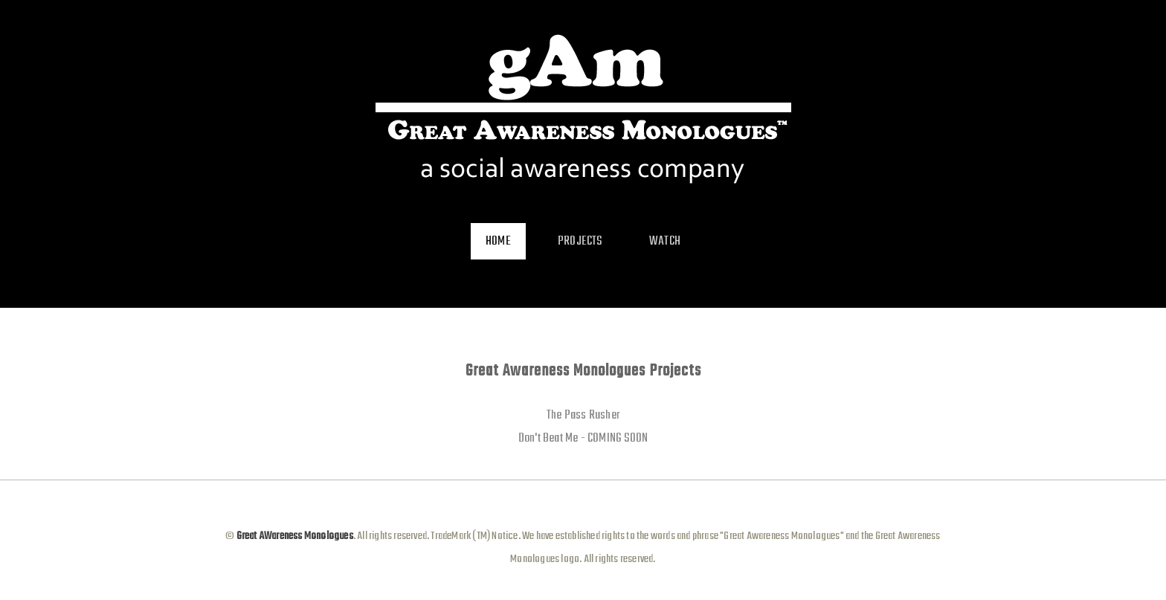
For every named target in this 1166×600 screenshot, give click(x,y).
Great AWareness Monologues (293, 536)
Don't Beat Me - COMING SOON (583, 438)
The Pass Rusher (583, 415)
